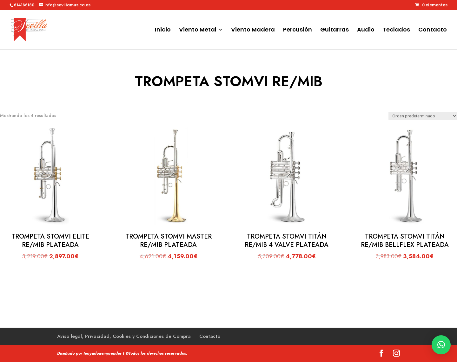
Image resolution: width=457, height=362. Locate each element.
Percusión (297, 30)
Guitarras (334, 30)
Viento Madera (253, 30)
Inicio (163, 30)
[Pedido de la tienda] (422, 116)
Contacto (432, 30)
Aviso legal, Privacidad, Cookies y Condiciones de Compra (124, 336)
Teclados (396, 30)
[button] (441, 344)
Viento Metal (197, 30)
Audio (365, 30)
